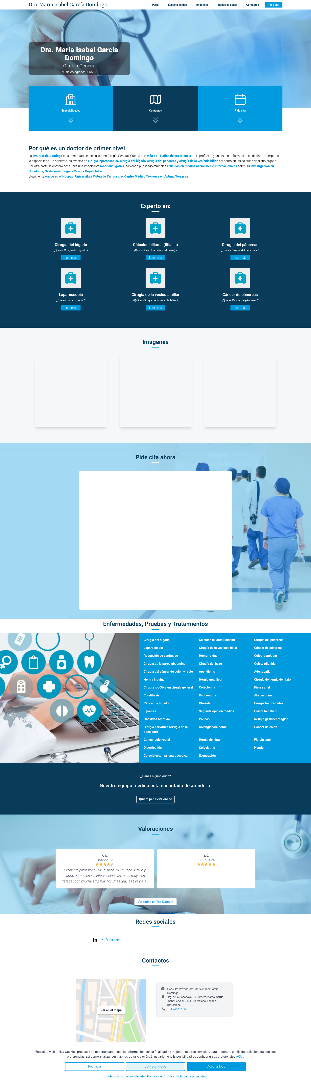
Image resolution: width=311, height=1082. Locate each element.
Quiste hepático (265, 711)
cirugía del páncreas (161, 161)
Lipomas (150, 711)
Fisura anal (262, 687)
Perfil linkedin (110, 940)
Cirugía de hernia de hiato (272, 679)
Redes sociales (227, 4)
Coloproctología (265, 656)
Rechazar (94, 1066)
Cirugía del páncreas (268, 640)
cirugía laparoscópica (103, 161)
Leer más (70, 258)
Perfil (155, 4)
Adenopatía (262, 671)
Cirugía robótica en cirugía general (168, 687)
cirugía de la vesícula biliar (198, 161)
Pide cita (274, 4)
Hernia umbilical (210, 679)
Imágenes (202, 4)
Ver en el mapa (111, 1010)
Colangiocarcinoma (213, 727)
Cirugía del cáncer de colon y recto (168, 671)
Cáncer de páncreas (268, 648)
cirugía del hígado (133, 161)
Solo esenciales (155, 1066)
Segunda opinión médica (216, 711)
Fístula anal (262, 740)
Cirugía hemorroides (268, 703)
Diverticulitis (153, 748)
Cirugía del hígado (157, 640)
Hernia (259, 748)
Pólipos (204, 719)
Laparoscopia (153, 648)
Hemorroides (208, 656)
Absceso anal (264, 695)
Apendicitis (207, 671)
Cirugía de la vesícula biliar (218, 648)
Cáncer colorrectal (157, 740)
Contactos (252, 4)
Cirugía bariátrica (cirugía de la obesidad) (166, 729)
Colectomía (207, 687)
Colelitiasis (152, 695)
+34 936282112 (177, 1008)
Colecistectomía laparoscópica (166, 755)
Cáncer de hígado (156, 703)
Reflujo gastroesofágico (271, 719)
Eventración (207, 755)
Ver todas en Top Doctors (155, 902)
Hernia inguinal (154, 679)
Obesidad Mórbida (157, 719)
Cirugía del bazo (210, 664)
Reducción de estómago (161, 656)
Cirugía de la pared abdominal (165, 664)
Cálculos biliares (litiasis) (217, 640)
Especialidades (177, 4)
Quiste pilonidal (265, 664)
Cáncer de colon (265, 727)
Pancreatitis (207, 695)
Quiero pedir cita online (155, 799)
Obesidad (205, 703)
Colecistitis (207, 748)
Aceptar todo (216, 1066)
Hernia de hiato (210, 740)
